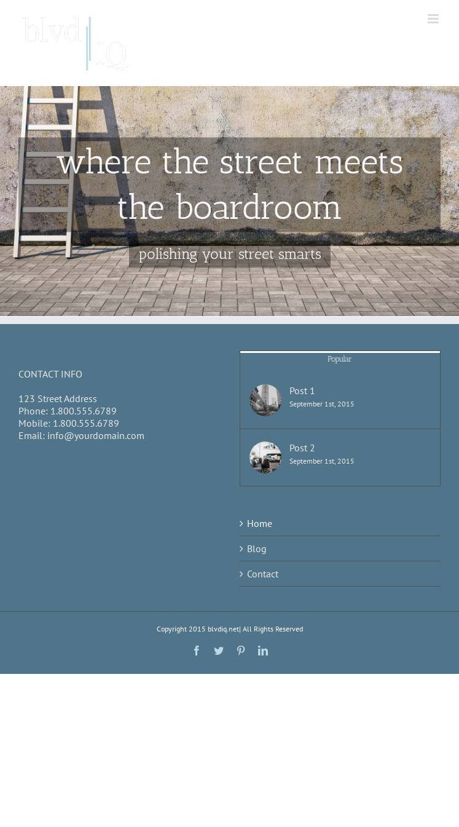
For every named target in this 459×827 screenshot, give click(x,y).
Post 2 (302, 447)
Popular (340, 358)
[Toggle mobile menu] (434, 18)
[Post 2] (265, 457)
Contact (262, 574)
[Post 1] (265, 400)
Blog (257, 548)
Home (259, 523)
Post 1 (302, 390)
